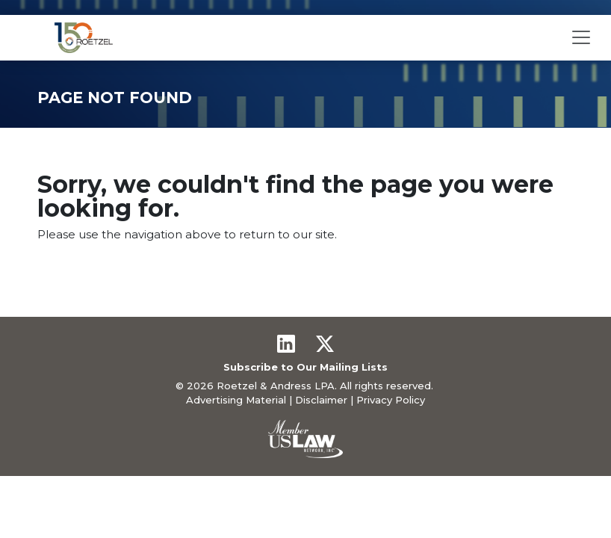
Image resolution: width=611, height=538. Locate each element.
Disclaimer (321, 400)
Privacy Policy (390, 400)
